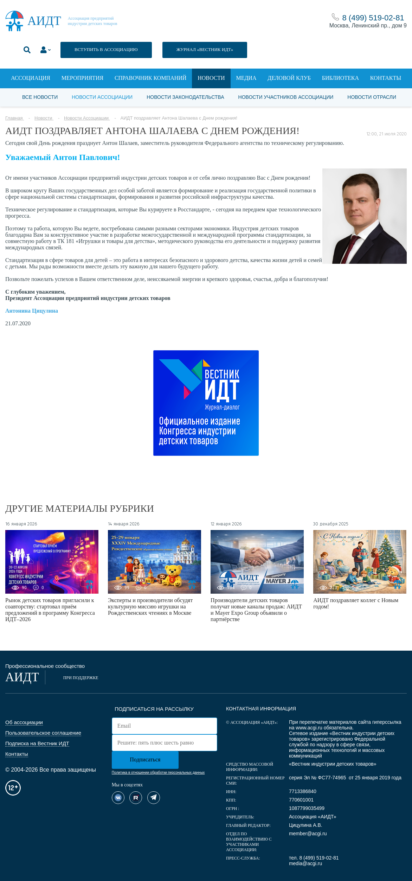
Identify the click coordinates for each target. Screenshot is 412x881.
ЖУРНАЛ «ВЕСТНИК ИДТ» (204, 49)
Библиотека (340, 78)
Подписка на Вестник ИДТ (37, 743)
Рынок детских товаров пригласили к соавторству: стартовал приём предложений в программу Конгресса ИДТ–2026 (50, 609)
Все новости (40, 97)
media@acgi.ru (305, 863)
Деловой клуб (289, 78)
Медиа (246, 78)
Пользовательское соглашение (43, 733)
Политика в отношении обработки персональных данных (158, 772)
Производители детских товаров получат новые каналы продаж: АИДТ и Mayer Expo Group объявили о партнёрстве (256, 609)
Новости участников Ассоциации (286, 97)
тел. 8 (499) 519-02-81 (314, 858)
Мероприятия (82, 78)
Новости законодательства (185, 97)
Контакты (385, 78)
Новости (211, 78)
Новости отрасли (371, 97)
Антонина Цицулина (31, 311)
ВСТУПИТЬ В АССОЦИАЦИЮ (106, 49)
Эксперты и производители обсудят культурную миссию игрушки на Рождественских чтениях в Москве (150, 606)
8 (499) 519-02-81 (373, 17)
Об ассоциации (24, 722)
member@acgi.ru (308, 833)
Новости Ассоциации (102, 97)
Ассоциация (30, 78)
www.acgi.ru (309, 727)
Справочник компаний (150, 78)
